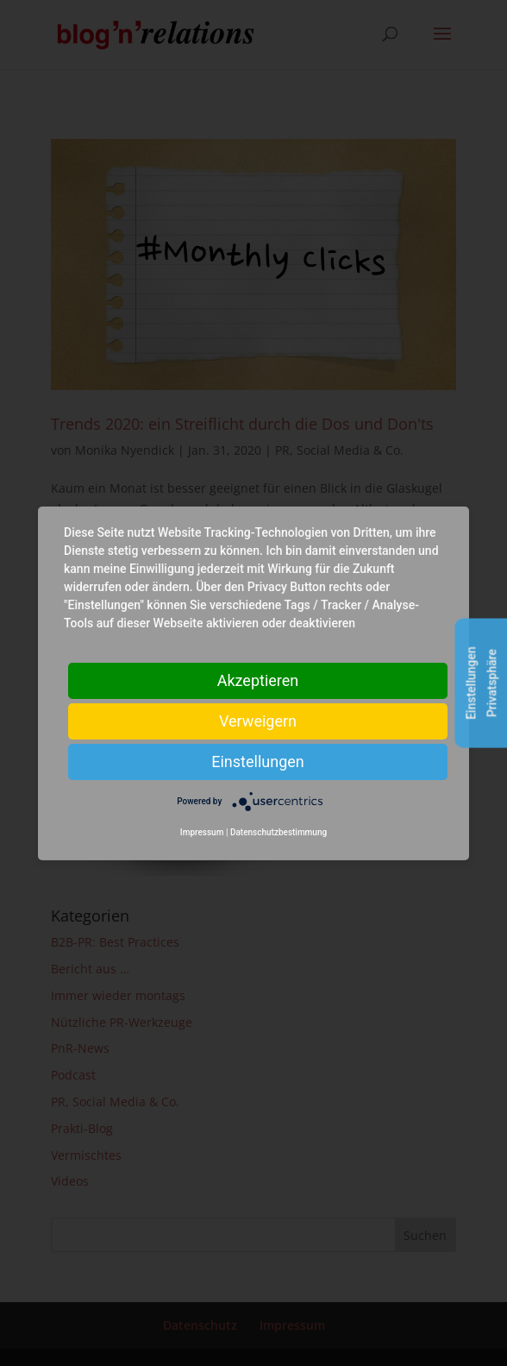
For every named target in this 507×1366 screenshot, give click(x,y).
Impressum (202, 832)
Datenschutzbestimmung (278, 832)
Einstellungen (257, 761)
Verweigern (258, 720)
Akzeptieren (258, 679)
